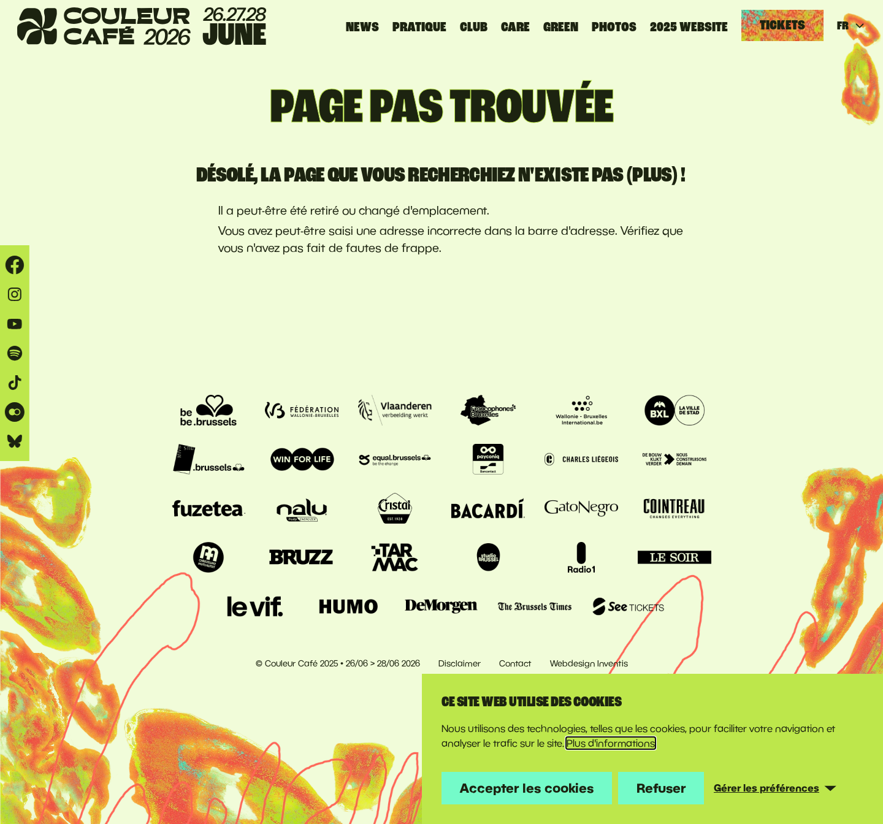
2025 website (689, 27)
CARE (515, 27)
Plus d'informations (611, 743)
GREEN (560, 27)
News (362, 27)
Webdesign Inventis (589, 663)
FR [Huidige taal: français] (851, 26)
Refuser (661, 788)
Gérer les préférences (766, 788)
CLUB (473, 27)
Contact (515, 663)
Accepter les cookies (527, 788)
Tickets (782, 25)
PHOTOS (614, 27)
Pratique (419, 27)
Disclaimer (459, 663)
